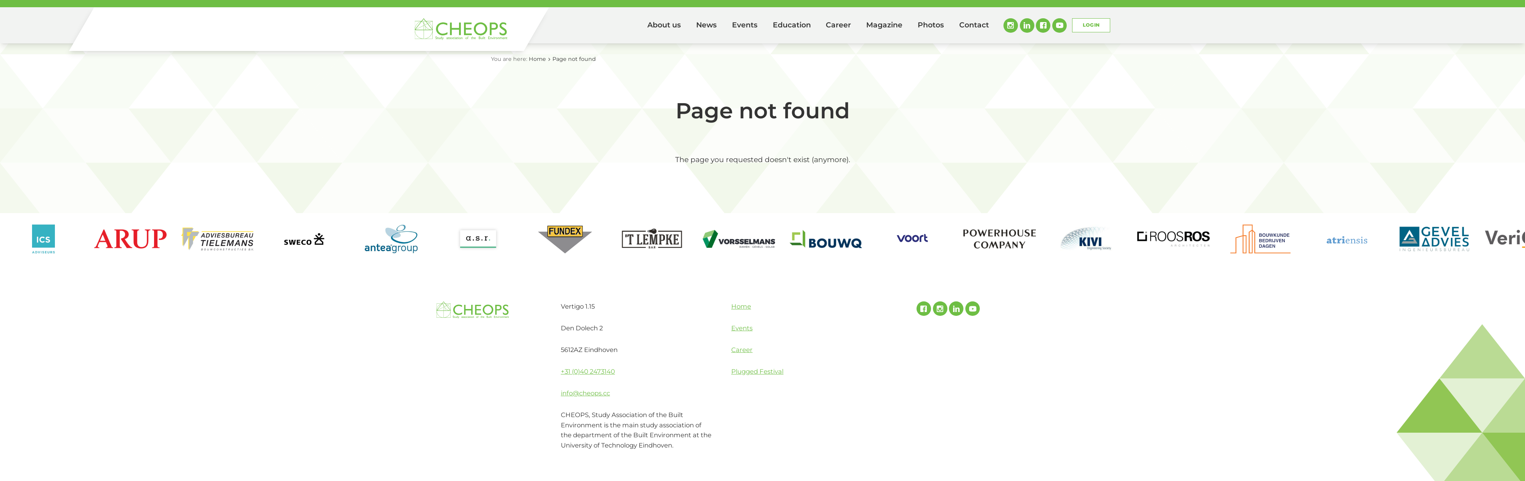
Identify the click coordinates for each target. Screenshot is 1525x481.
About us (664, 25)
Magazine (884, 25)
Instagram (1010, 25)
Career (838, 25)
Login (1091, 25)
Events (745, 25)
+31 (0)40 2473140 (588, 371)
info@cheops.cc (585, 393)
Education (792, 25)
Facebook (1043, 25)
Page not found (574, 59)
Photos (931, 25)
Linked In (1027, 25)
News (706, 25)
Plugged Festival (757, 371)
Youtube (1059, 25)
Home (629, 25)
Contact (974, 25)
